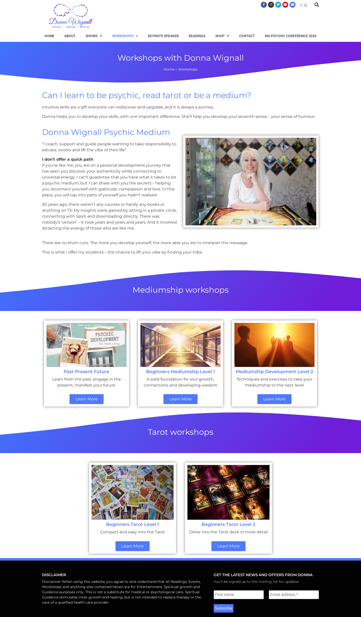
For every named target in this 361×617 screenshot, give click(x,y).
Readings (197, 36)
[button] (317, 4)
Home (49, 36)
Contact (247, 36)
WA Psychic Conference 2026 (290, 36)
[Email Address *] (294, 594)
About (70, 36)
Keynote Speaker (163, 36)
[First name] (239, 594)
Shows (94, 36)
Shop (222, 36)
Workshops (125, 36)
